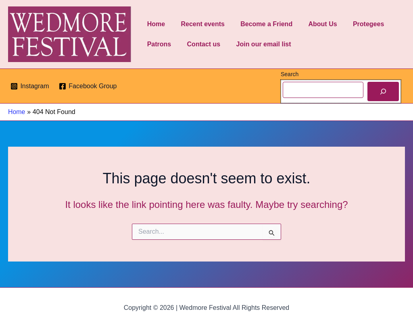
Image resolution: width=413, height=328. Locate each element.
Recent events (198, 24)
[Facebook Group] (87, 86)
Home (154, 24)
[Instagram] (30, 86)
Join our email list (256, 44)
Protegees (355, 24)
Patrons (158, 44)
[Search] (383, 91)
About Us (312, 24)
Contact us (199, 44)
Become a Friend (259, 24)
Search (289, 74)
